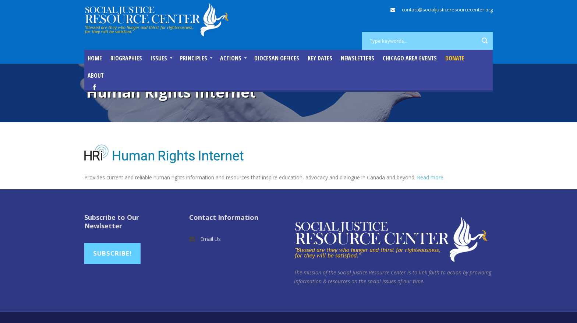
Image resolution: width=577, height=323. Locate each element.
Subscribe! (112, 253)
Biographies (126, 58)
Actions (230, 58)
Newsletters (357, 58)
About (96, 75)
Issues (159, 58)
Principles (193, 58)
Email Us (210, 238)
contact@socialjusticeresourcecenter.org (447, 9)
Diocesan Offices (276, 58)
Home (95, 58)
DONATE (454, 58)
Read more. (431, 177)
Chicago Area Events (410, 58)
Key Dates (320, 58)
